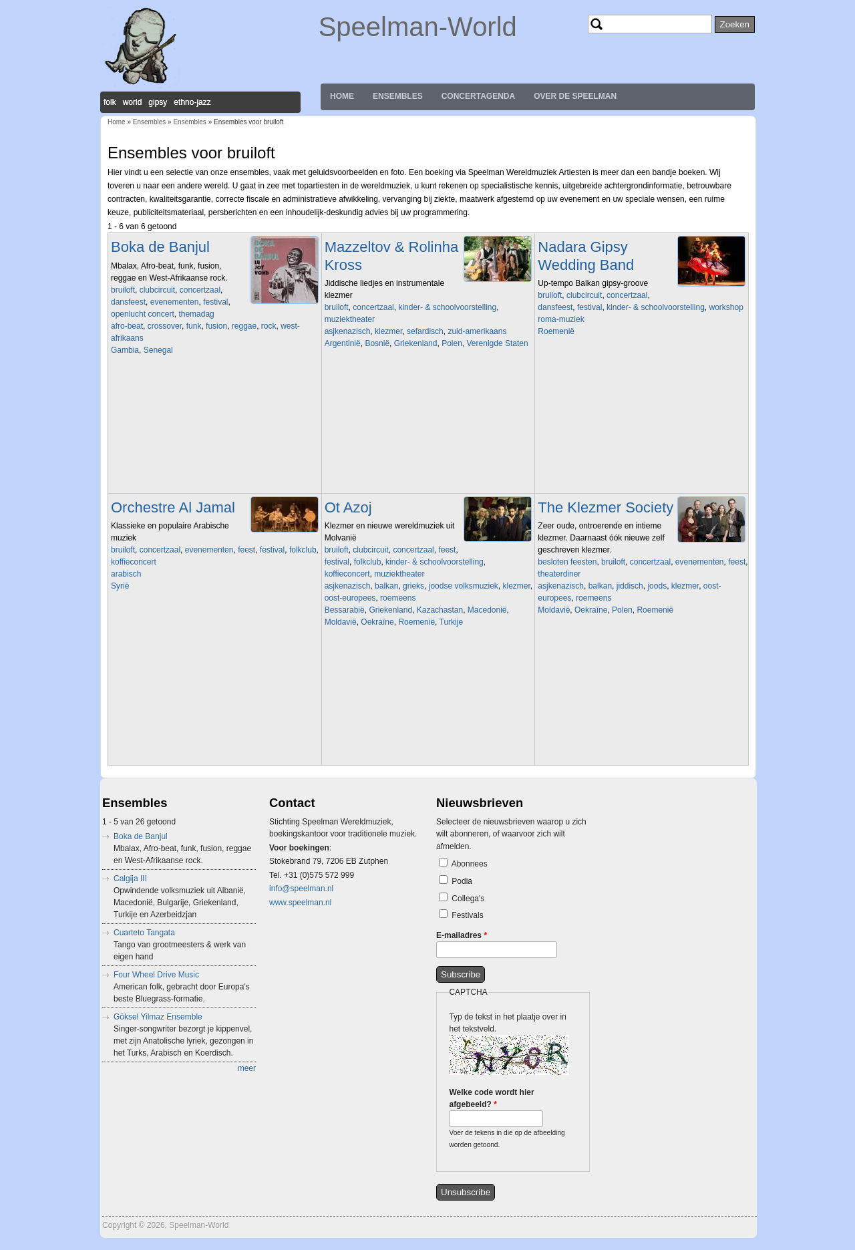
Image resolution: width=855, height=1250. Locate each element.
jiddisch (630, 586)
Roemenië (556, 331)
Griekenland (416, 343)
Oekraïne (377, 622)
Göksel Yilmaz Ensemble (158, 1017)
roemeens (397, 598)
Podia (462, 881)
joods (657, 586)
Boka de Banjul (160, 247)
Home (342, 96)
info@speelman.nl (301, 888)
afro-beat (127, 326)
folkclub (303, 550)
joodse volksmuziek (463, 586)
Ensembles (398, 96)
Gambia (125, 350)
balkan (386, 586)
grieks (413, 586)
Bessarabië (345, 610)
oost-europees (350, 598)
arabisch (126, 574)
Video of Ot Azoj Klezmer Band (418, 695)
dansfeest (128, 302)
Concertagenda (478, 96)
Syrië (120, 586)
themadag (196, 314)
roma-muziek (561, 319)
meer (247, 1068)
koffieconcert (133, 562)
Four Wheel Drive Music (156, 974)
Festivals (467, 915)
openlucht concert (142, 314)
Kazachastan (440, 610)
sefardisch (425, 331)
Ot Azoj (348, 507)
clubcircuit (157, 290)
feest (246, 550)
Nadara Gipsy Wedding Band (586, 256)
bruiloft (123, 290)
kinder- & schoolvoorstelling (447, 307)
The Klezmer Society (605, 507)
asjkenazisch (348, 331)
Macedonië (487, 610)
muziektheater (350, 319)
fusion (216, 326)
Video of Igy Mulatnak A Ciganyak (631, 404)
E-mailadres (461, 935)
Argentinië (343, 343)
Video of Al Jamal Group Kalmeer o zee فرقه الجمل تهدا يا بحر (204, 659)
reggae (244, 326)
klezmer (388, 331)
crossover (165, 326)
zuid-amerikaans (477, 331)
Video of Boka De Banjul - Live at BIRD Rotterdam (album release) (204, 423)
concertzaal (200, 290)
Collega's (468, 898)
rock (269, 326)
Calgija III (130, 878)
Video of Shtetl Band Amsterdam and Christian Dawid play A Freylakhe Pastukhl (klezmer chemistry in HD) (631, 683)
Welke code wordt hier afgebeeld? (491, 1098)
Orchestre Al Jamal (173, 507)
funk (194, 326)
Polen (452, 343)
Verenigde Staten (497, 343)
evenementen (174, 302)
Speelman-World (418, 26)
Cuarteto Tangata (144, 932)
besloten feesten (567, 562)
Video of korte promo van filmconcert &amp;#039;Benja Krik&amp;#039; (418, 416)
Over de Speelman (575, 96)
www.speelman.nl (300, 902)
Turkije (452, 622)
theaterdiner (559, 574)
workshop (726, 307)
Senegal (158, 350)
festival (215, 302)
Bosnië (377, 343)
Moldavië (341, 622)
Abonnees (470, 864)
